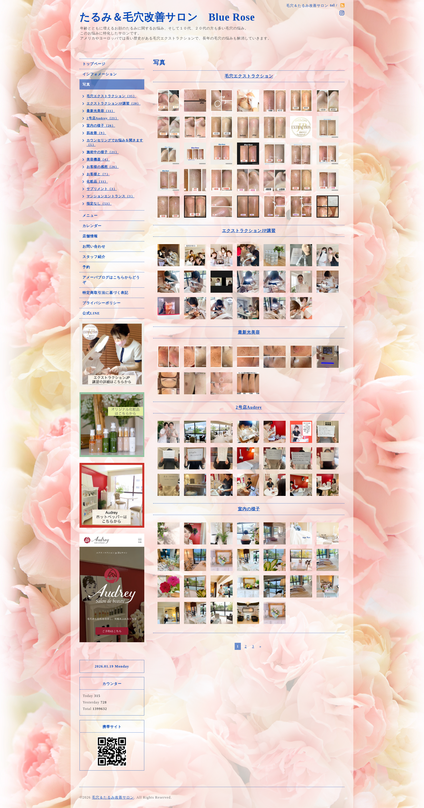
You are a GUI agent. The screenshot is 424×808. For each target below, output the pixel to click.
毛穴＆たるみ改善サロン (113, 797)
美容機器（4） (98, 159)
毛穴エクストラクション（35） (111, 96)
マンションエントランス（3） (111, 196)
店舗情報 (90, 236)
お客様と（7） (98, 174)
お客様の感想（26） (103, 166)
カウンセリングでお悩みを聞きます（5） (115, 142)
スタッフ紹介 (93, 257)
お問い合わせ (93, 246)
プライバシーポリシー (101, 303)
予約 (86, 267)
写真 (86, 84)
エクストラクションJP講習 (249, 231)
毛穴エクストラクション (249, 76)
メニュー (90, 215)
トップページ (93, 64)
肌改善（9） (96, 133)
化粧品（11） (97, 181)
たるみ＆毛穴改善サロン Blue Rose (174, 17)
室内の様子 (249, 509)
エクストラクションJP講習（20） (113, 103)
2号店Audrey (249, 407)
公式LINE (91, 313)
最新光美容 (249, 332)
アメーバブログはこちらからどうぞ (111, 279)
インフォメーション (99, 74)
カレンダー (92, 226)
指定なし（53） (99, 203)
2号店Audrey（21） (103, 118)
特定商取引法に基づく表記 (105, 293)
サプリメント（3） (102, 189)
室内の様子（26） (101, 125)
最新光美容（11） (101, 110)
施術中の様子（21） (103, 152)
